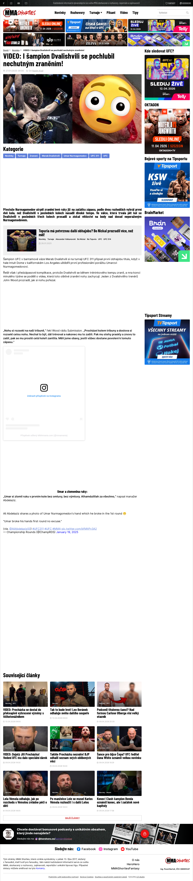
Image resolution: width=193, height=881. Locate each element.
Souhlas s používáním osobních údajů (111, 877)
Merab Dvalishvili (51, 156)
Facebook (86, 849)
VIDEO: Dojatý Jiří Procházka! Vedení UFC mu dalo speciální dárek (25, 756)
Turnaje (95, 13)
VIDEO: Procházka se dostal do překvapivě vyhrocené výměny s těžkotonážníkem (23, 713)
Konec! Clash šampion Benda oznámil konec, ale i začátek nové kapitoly (118, 802)
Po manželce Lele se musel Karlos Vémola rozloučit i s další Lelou (71, 800)
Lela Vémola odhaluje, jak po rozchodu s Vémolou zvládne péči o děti (25, 802)
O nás (135, 860)
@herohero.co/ (53, 839)
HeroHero (133, 864)
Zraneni (34, 156)
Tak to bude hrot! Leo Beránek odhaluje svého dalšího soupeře (69, 711)
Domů (6, 50)
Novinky (60, 13)
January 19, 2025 (67, 532)
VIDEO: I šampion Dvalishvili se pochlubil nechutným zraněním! (53, 50)
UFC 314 (107, 239)
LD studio (140, 877)
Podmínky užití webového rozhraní (64, 877)
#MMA (56, 529)
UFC (105, 156)
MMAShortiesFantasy (125, 868)
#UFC (48, 529)
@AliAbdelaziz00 (20, 529)
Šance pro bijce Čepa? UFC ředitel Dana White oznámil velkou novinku (119, 756)
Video (124, 13)
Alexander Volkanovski (66, 239)
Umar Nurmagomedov (75, 156)
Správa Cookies (86, 877)
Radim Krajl (37, 71)
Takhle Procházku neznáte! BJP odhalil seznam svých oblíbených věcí (70, 758)
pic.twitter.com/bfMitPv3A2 (79, 529)
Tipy (135, 13)
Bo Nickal (81, 239)
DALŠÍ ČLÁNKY (72, 818)
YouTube (129, 849)
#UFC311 (38, 529)
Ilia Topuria (91, 239)
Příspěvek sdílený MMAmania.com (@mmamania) (44, 435)
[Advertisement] (72, 184)
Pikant (111, 13)
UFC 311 (95, 156)
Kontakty (40, 868)
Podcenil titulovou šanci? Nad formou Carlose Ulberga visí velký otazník (118, 713)
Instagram (108, 849)
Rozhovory (77, 13)
